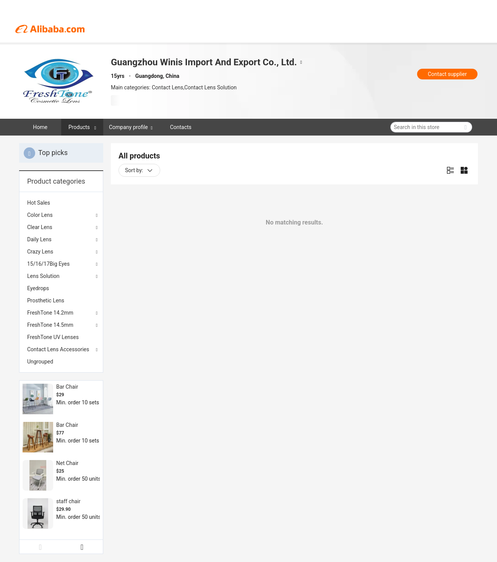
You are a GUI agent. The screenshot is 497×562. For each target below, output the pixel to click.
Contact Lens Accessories (58, 349)
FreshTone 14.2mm (50, 313)
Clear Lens (39, 227)
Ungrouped (40, 362)
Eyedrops (38, 288)
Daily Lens (39, 239)
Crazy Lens (40, 252)
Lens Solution (43, 276)
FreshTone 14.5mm (50, 325)
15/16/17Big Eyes (48, 264)
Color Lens (40, 215)
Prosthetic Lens (45, 300)
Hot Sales (38, 203)
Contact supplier (447, 74)
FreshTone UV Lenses (53, 337)
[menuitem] (61, 203)
